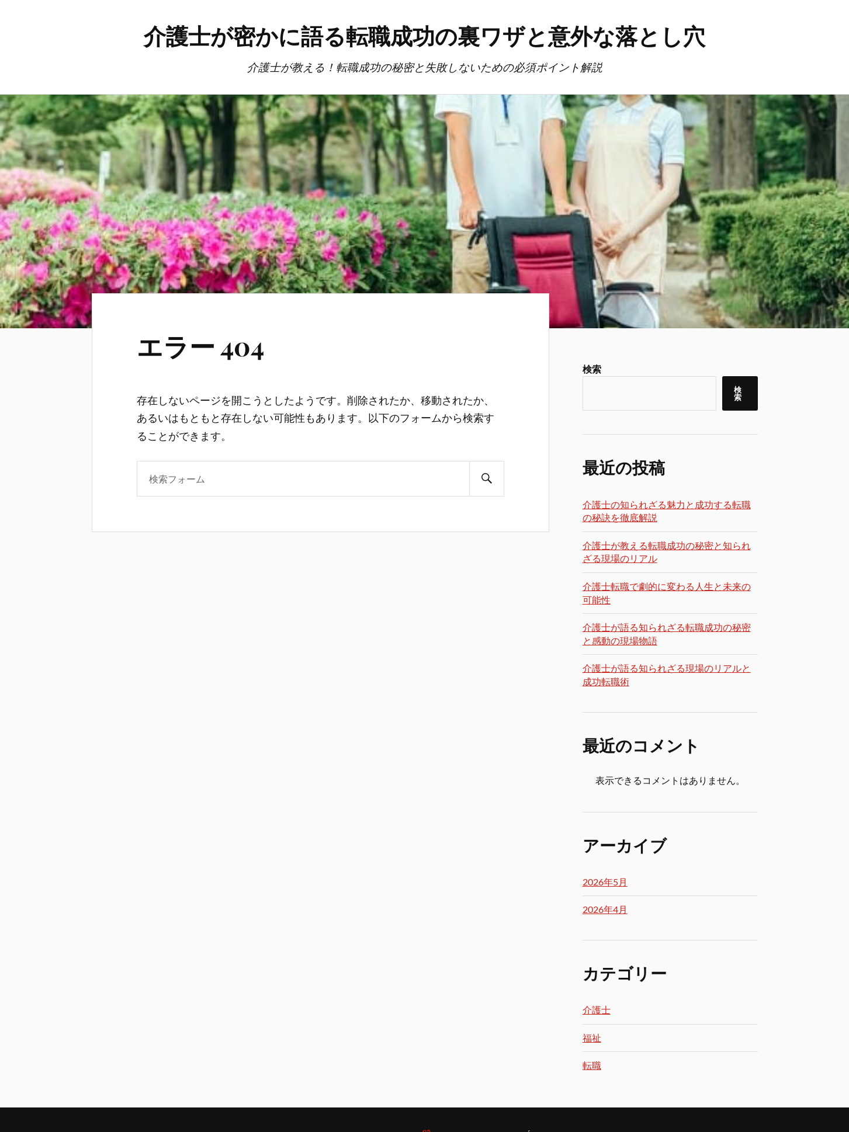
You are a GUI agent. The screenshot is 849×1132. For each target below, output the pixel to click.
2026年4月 (605, 909)
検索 (592, 368)
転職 (592, 1065)
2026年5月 (605, 881)
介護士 (597, 1009)
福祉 (592, 1037)
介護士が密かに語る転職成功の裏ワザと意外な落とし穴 (424, 35)
